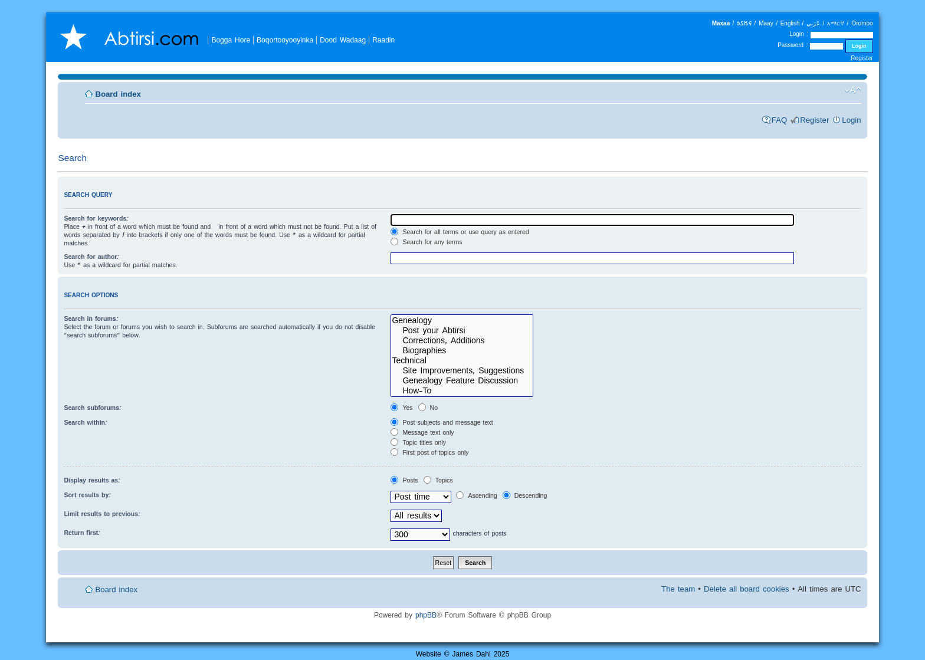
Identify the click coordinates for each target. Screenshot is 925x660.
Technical (462, 361)
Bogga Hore (230, 40)
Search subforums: (93, 407)
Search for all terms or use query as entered (460, 231)
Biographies (462, 351)
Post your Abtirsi (462, 331)
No (428, 407)
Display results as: (92, 480)
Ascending (476, 495)
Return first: (82, 532)
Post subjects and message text (442, 422)
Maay (766, 23)
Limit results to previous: (102, 513)
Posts (404, 480)
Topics (438, 480)
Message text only (422, 432)
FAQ (779, 120)
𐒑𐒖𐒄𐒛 (744, 23)
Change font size (852, 90)
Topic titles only (418, 442)
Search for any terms (426, 241)
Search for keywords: (96, 218)
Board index (118, 94)
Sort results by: (87, 494)
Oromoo (861, 23)
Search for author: (91, 256)
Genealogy (462, 321)
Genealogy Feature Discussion (462, 381)
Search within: (85, 422)
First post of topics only (429, 452)
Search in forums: (91, 318)
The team (678, 589)
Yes (401, 407)
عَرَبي (813, 23)
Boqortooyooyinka (285, 40)
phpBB (426, 615)
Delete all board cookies (746, 589)
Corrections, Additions (462, 341)
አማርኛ (835, 23)
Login (851, 120)
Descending (525, 495)
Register (861, 58)
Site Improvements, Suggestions (462, 371)
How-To (462, 391)
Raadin (383, 40)
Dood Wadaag (343, 40)
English (790, 23)
